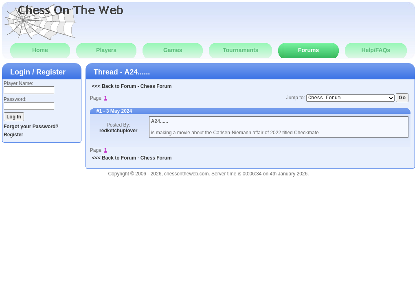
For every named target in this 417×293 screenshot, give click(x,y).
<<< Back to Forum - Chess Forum (132, 86)
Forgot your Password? (31, 126)
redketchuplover (118, 130)
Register (13, 135)
